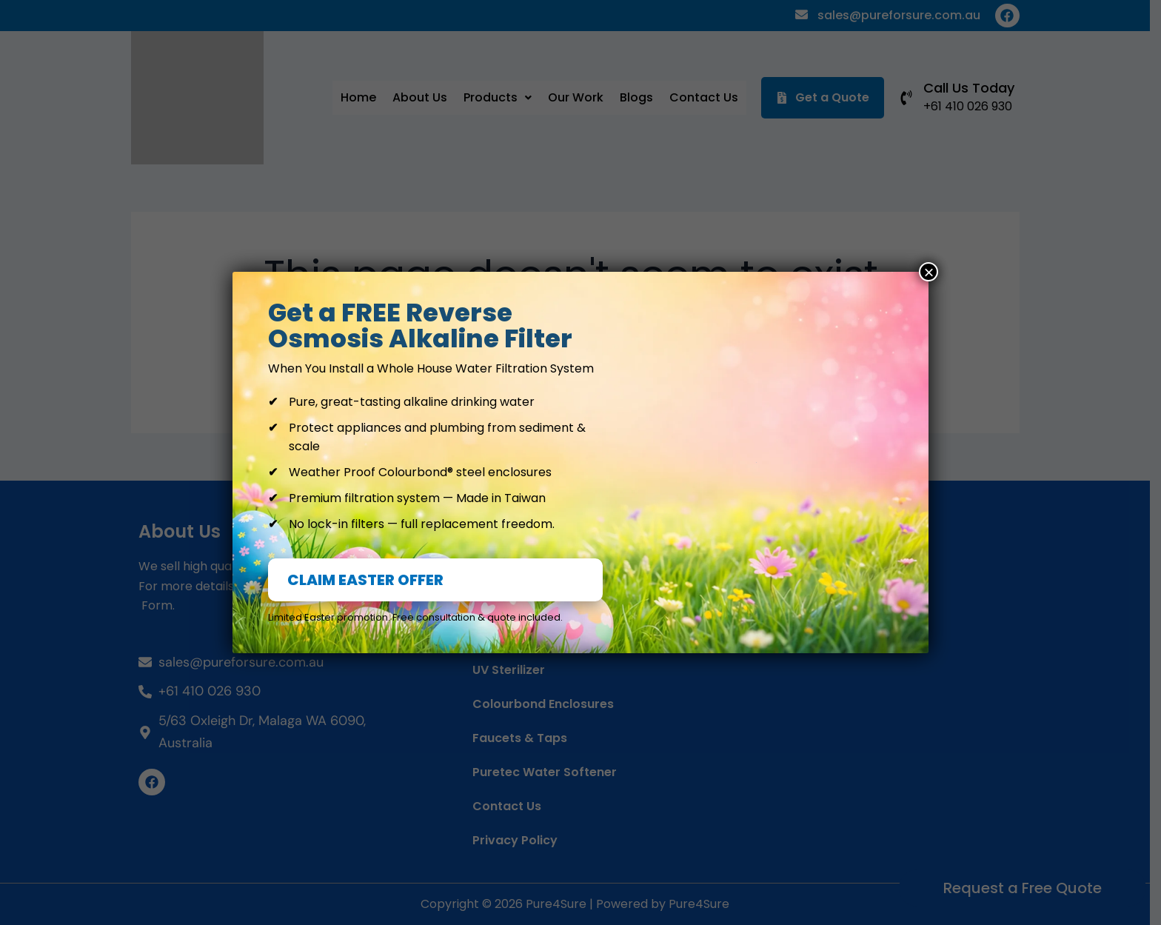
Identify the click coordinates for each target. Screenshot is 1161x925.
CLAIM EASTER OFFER (365, 580)
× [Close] (928, 271)
